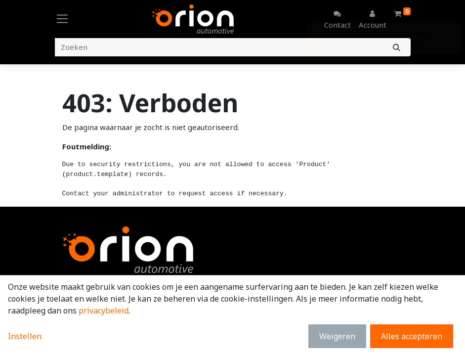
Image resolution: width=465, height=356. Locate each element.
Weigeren (337, 336)
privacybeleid (103, 310)
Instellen (25, 336)
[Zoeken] (396, 47)
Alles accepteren (411, 336)
